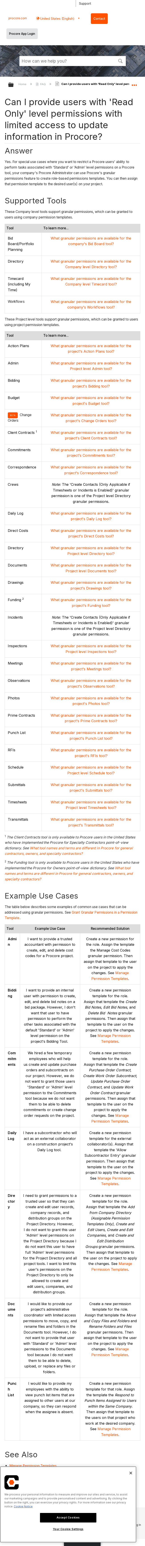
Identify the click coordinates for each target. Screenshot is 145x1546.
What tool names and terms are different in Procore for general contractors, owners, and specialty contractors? (69, 873)
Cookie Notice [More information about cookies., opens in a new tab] (23, 1506)
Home (22, 84)
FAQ (41, 84)
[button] (120, 60)
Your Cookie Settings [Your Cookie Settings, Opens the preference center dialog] (68, 1529)
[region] (68, 1504)
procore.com (17, 18)
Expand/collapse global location (134, 83)
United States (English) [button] (56, 18)
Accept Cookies (68, 1517)
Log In (137, 1524)
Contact (99, 18)
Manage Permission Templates (33, 1465)
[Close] (131, 1473)
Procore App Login (22, 33)
